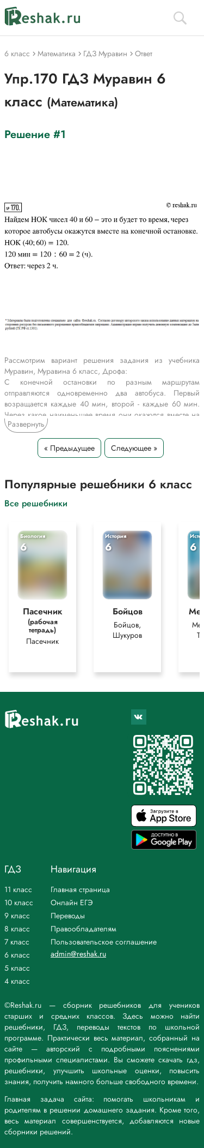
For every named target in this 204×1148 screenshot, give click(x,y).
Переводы (68, 915)
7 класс (16, 941)
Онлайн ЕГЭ (72, 902)
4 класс (17, 981)
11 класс (18, 889)
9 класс (17, 915)
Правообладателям (83, 928)
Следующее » (134, 448)
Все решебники (35, 503)
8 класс (17, 928)
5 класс (17, 967)
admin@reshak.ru (78, 953)
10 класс (18, 902)
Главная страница (80, 889)
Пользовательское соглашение (104, 941)
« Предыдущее (69, 448)
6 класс (17, 954)
